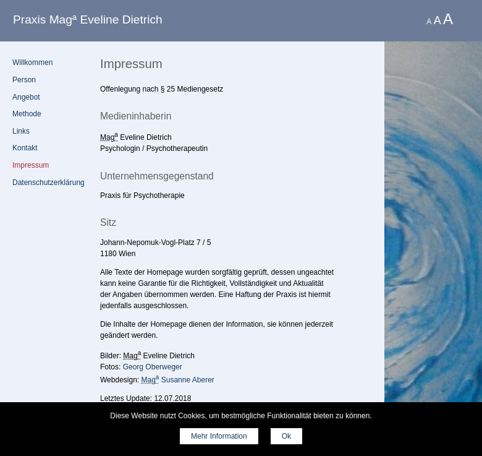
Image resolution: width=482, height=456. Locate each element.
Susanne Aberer (178, 380)
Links (21, 131)
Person (24, 79)
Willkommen (32, 62)
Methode (26, 114)
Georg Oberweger (152, 367)
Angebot (26, 97)
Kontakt (25, 148)
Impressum (30, 165)
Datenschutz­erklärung (48, 182)
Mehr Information (219, 436)
